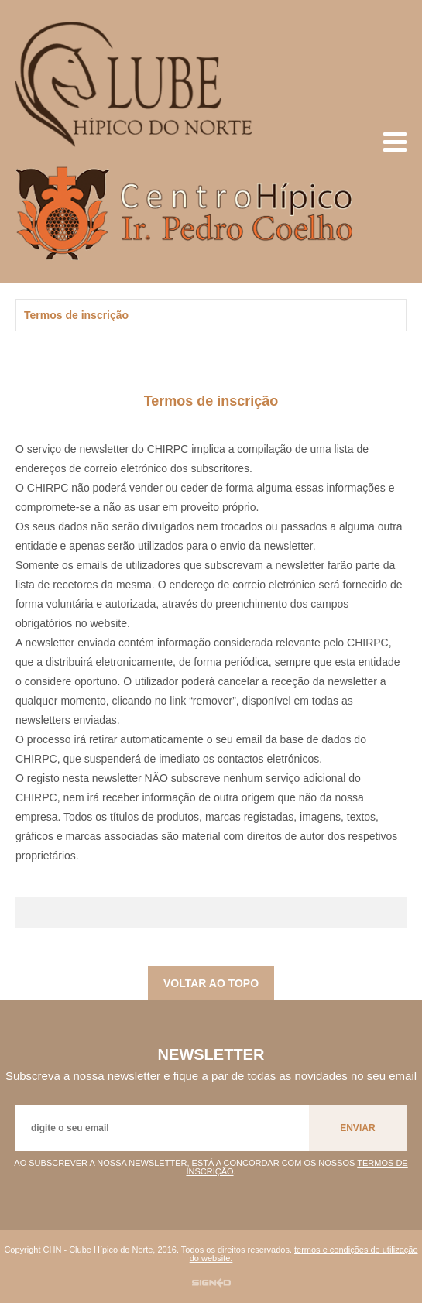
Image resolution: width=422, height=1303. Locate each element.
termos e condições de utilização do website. (304, 1254)
